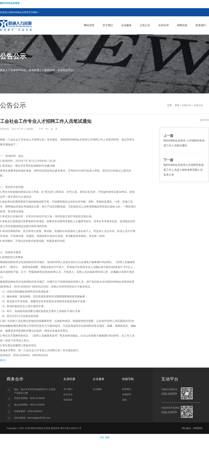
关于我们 (67, 389)
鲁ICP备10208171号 (71, 428)
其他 (124, 399)
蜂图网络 (197, 428)
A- (52, 129)
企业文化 (67, 394)
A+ (47, 129)
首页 (177, 105)
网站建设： (187, 428)
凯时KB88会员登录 (10, 3)
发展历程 (67, 399)
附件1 (3, 360)
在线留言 (126, 394)
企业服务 (97, 389)
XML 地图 (104, 437)
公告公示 (186, 105)
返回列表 (204, 120)
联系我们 (126, 389)
